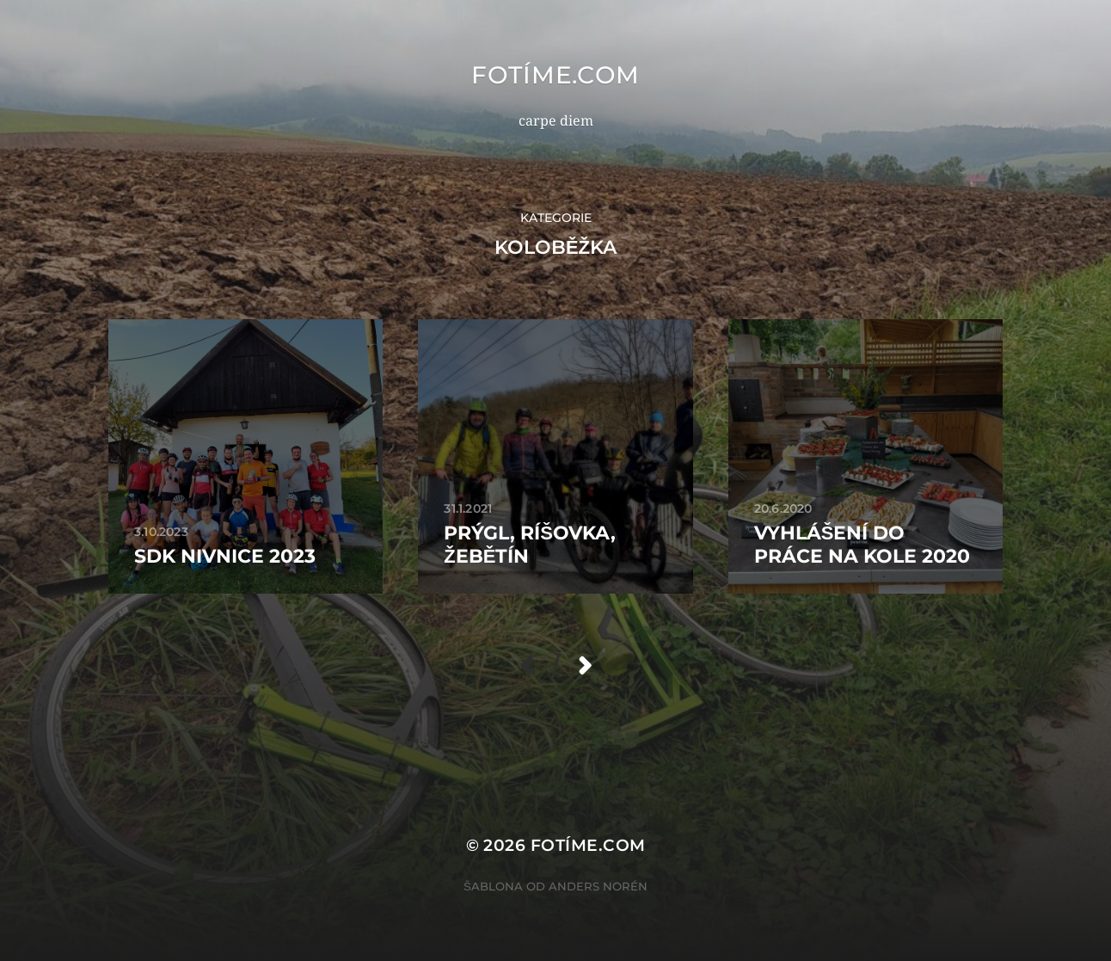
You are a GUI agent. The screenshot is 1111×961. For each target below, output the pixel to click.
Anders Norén (598, 886)
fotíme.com (555, 74)
